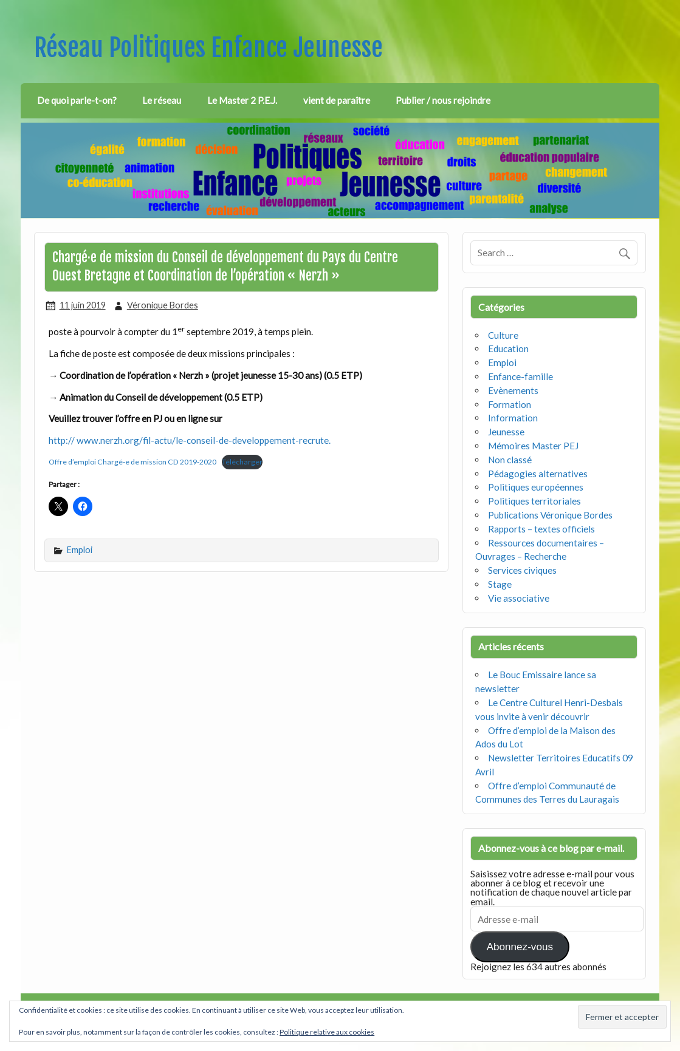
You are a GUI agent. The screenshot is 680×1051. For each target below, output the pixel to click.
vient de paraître (336, 100)
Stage (500, 584)
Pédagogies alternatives (538, 473)
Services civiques (522, 570)
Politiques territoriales (534, 500)
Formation (509, 404)
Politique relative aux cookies (327, 1031)
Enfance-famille (520, 376)
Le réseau (161, 100)
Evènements (513, 390)
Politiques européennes (535, 486)
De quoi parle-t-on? (77, 100)
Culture (503, 335)
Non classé (510, 459)
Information (513, 417)
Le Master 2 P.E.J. (242, 100)
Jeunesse (506, 431)
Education (508, 348)
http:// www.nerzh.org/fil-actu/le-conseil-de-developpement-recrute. (190, 440)
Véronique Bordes (162, 305)
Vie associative (518, 598)
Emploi (79, 550)
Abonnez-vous (520, 947)
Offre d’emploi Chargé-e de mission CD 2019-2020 (132, 461)
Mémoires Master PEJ (533, 445)
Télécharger (242, 461)
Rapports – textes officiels (541, 528)
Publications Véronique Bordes (550, 514)
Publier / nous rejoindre (443, 100)
